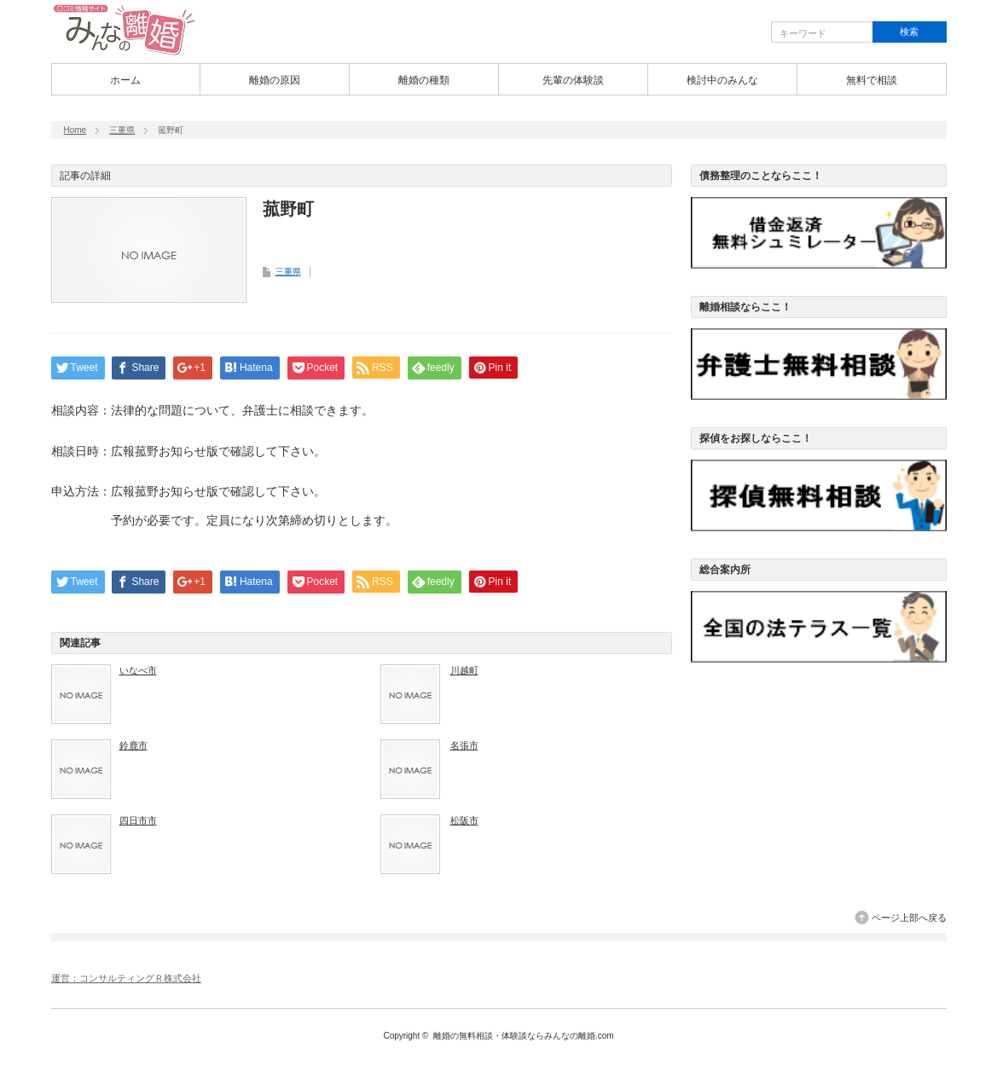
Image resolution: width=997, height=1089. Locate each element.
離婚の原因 (274, 80)
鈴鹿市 (133, 745)
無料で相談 (871, 80)
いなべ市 (138, 670)
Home (75, 130)
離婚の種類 (423, 80)
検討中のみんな (722, 80)
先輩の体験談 (573, 80)
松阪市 (464, 820)
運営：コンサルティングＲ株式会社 (126, 978)
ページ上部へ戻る (909, 917)
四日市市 (138, 820)
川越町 (464, 670)
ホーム (125, 80)
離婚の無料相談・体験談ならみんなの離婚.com (523, 1035)
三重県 (122, 130)
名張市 (464, 745)
